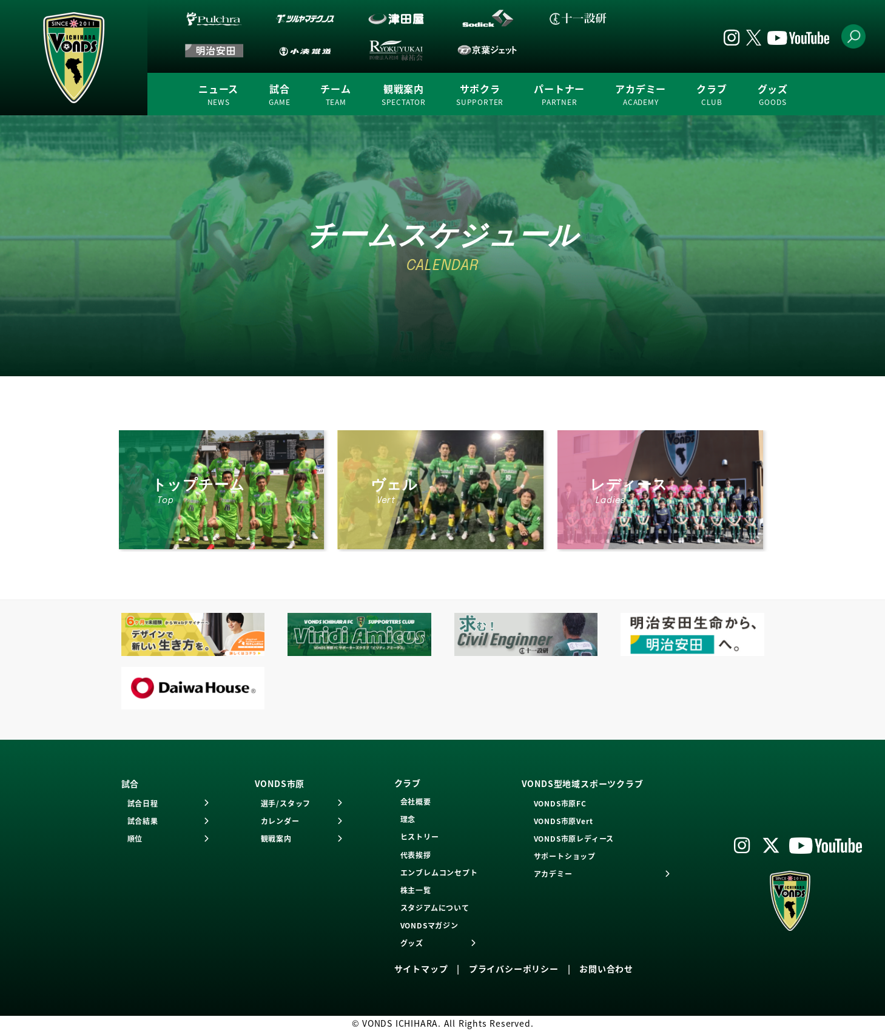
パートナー (559, 94)
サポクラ (479, 94)
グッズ (773, 94)
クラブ (711, 94)
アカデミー (640, 94)
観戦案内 (404, 94)
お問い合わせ (606, 968)
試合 (279, 94)
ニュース (218, 94)
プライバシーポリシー (514, 968)
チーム (335, 94)
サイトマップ (421, 968)
